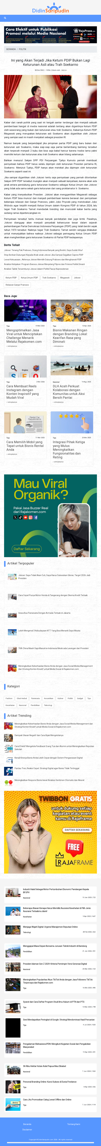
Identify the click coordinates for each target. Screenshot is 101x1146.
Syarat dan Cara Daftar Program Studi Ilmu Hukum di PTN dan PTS (53, 1002)
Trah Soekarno (49, 278)
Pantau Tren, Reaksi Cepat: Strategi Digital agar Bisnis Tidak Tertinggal (47, 768)
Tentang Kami (73, 1124)
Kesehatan (10, 705)
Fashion (9, 698)
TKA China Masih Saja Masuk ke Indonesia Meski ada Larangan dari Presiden (53, 648)
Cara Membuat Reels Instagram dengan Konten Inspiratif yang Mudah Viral (22, 391)
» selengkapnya (11, 346)
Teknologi (48, 705)
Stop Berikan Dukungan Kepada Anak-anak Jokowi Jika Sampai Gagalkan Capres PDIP (43, 255)
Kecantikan (48, 698)
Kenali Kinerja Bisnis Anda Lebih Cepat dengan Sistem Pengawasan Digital (49, 758)
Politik (70, 698)
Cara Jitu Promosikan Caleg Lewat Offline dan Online (47, 1099)
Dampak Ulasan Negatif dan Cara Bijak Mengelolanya (39, 735)
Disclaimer (27, 1129)
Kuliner (60, 698)
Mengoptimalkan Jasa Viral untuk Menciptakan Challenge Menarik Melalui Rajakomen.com (24, 335)
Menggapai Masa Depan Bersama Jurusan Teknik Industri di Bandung (55, 946)
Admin (64, 70)
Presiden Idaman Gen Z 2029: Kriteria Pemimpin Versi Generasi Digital (55, 964)
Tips (8, 326)
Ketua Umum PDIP (29, 278)
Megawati (64, 278)
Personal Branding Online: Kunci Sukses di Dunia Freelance (49, 1082)
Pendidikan (35, 705)
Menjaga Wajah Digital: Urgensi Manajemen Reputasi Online (50, 927)
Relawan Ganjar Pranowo (17, 285)
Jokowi (77, 278)
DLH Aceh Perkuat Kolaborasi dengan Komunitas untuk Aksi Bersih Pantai (69, 391)
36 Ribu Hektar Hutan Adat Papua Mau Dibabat (44, 1066)
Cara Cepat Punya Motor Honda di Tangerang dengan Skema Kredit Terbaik (53, 595)
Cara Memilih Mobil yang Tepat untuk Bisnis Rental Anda (25, 445)
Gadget (80, 698)
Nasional (56, 382)
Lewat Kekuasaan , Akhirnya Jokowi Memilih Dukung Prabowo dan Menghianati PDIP (43, 259)
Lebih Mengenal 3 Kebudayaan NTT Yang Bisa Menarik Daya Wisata (49, 630)
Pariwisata (35, 698)
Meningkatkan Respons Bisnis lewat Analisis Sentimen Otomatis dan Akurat (49, 780)
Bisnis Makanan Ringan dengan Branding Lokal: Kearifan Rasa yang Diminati (70, 335)
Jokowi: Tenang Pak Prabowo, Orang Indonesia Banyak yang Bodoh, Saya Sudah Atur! (43, 250)
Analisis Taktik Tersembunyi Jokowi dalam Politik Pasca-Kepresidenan (36, 269)
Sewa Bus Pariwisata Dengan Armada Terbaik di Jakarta (44, 613)
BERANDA (11, 49)
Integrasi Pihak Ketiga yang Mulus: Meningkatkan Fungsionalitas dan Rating (69, 449)
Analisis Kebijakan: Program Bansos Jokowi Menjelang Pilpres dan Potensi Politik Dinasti (44, 264)
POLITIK (22, 49)
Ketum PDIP (11, 278)
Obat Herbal (22, 698)
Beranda (27, 1124)
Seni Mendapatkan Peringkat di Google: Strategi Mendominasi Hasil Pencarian (59, 1020)
